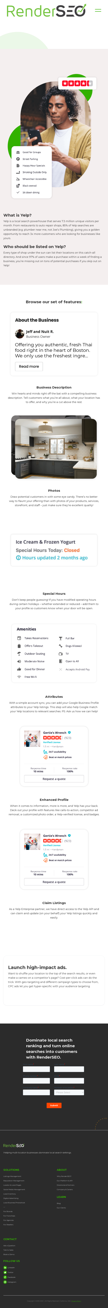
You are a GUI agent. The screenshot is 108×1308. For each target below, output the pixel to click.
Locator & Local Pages (12, 1185)
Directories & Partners (65, 1185)
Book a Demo (8, 1254)
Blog (59, 1203)
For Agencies (8, 1220)
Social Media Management (14, 1189)
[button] (98, 10)
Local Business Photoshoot (14, 1203)
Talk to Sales (8, 1250)
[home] (51, 10)
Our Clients (61, 1208)
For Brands (7, 1211)
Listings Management (12, 1176)
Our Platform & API (65, 1181)
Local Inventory (9, 1194)
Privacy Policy (76, 1301)
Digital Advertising (10, 1198)
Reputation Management (13, 1181)
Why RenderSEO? (64, 1176)
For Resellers (8, 1225)
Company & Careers (65, 1189)
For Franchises (9, 1216)
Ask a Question (9, 1245)
